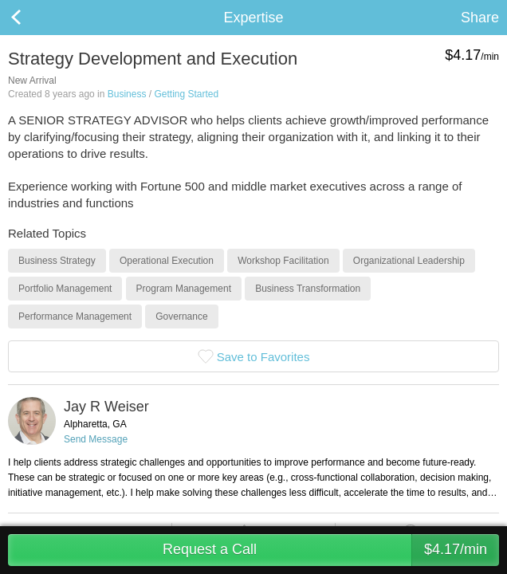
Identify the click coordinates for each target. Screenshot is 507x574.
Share (480, 18)
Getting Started (186, 94)
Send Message (96, 439)
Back (32, 17)
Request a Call (331, 550)
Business (127, 94)
